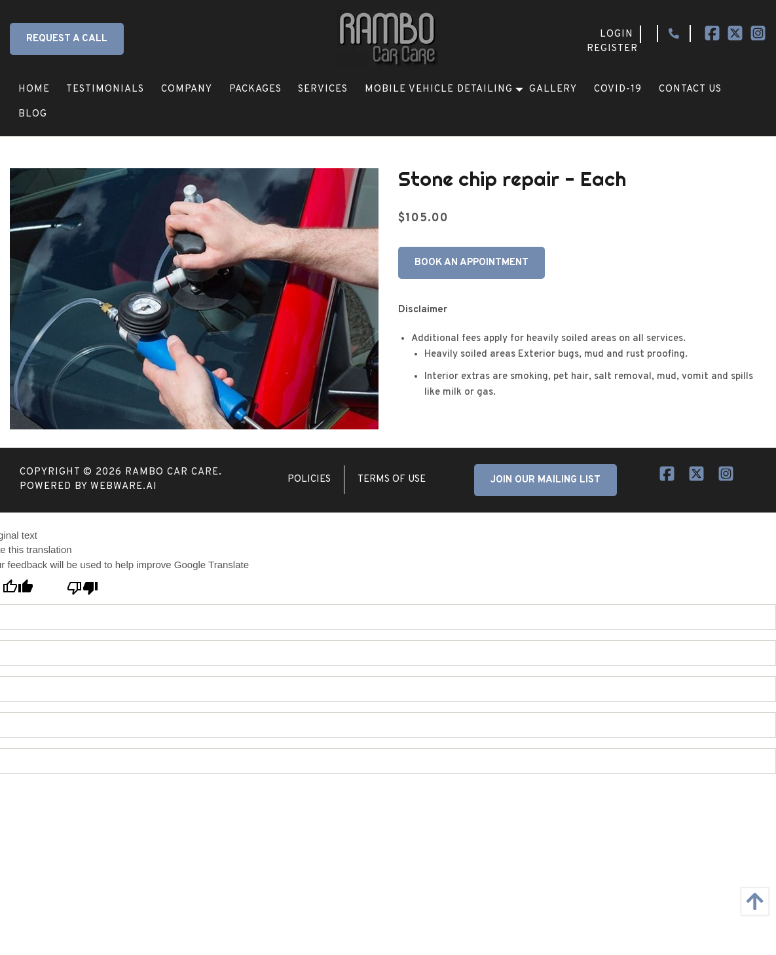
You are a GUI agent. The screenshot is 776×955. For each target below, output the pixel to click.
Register (612, 49)
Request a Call (66, 39)
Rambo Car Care (172, 472)
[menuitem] (34, 89)
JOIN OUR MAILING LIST (545, 480)
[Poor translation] (82, 588)
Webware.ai (123, 486)
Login (616, 34)
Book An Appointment (471, 263)
